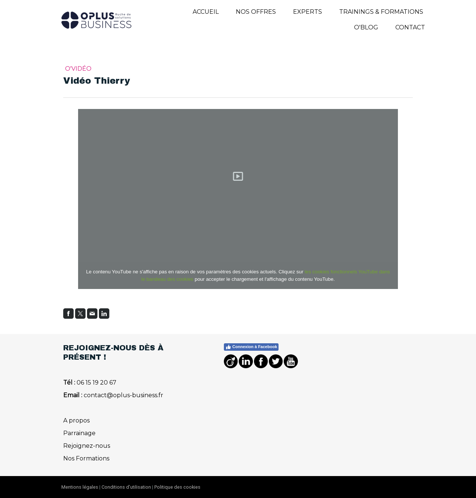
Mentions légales (79, 487)
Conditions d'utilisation (126, 487)
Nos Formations (86, 458)
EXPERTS (307, 11)
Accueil (206, 11)
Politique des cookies (177, 487)
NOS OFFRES (256, 11)
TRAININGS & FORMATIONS (381, 11)
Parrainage (79, 433)
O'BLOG (366, 27)
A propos (76, 420)
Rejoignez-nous (86, 445)
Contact (410, 27)
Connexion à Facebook (251, 347)
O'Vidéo (78, 68)
